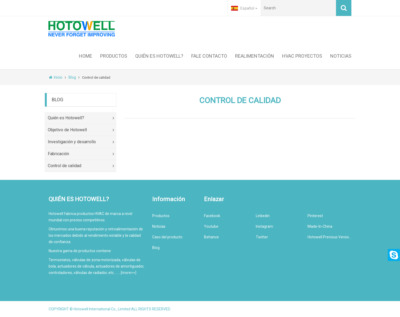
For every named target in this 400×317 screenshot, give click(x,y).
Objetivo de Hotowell (82, 130)
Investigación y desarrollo (82, 142)
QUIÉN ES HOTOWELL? (159, 56)
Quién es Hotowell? (82, 118)
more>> (128, 272)
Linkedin (263, 216)
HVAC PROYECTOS (302, 56)
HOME (85, 56)
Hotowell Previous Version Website (329, 237)
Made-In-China (320, 226)
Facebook (212, 216)
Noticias (158, 226)
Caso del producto (167, 237)
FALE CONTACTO (209, 56)
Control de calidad (82, 166)
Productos (160, 216)
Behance (211, 237)
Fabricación (82, 154)
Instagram (264, 226)
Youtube (211, 226)
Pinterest (315, 216)
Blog (72, 77)
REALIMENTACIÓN (254, 56)
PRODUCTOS (113, 56)
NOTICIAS (340, 56)
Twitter (262, 237)
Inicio (55, 77)
